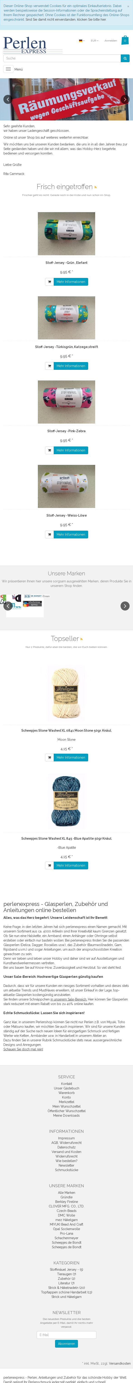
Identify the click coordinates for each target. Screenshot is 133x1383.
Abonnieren (66, 1344)
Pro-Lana (66, 1233)
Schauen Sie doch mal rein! (23, 1049)
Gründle (66, 1197)
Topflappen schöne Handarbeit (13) (66, 1292)
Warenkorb (66, 1093)
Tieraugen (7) (66, 1274)
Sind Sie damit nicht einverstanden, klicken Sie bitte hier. (66, 19)
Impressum (66, 1138)
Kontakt (66, 1084)
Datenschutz (67, 1147)
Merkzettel (66, 1102)
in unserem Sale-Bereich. (69, 999)
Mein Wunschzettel (67, 1106)
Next (125, 99)
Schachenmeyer (66, 1238)
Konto (66, 1097)
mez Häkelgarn (67, 1220)
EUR (94, 40)
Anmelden (111, 40)
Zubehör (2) (66, 1278)
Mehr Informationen (71, 282)
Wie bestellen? (66, 1161)
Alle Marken (66, 1192)
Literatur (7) (66, 1283)
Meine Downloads (66, 1115)
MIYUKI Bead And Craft (66, 1224)
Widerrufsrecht (66, 1156)
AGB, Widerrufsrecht (66, 1143)
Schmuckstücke (66, 1170)
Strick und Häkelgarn (66, 1297)
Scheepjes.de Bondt (66, 1242)
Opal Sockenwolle (66, 1229)
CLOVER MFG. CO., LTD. (66, 1206)
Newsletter (66, 1165)
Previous (7, 99)
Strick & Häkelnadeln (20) (66, 1288)
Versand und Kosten (66, 1152)
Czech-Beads (67, 1211)
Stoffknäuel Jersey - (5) (66, 1269)
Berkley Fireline (66, 1202)
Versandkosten (120, 1363)
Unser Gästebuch (66, 1088)
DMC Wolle (66, 1215)
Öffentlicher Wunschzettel (67, 1111)
